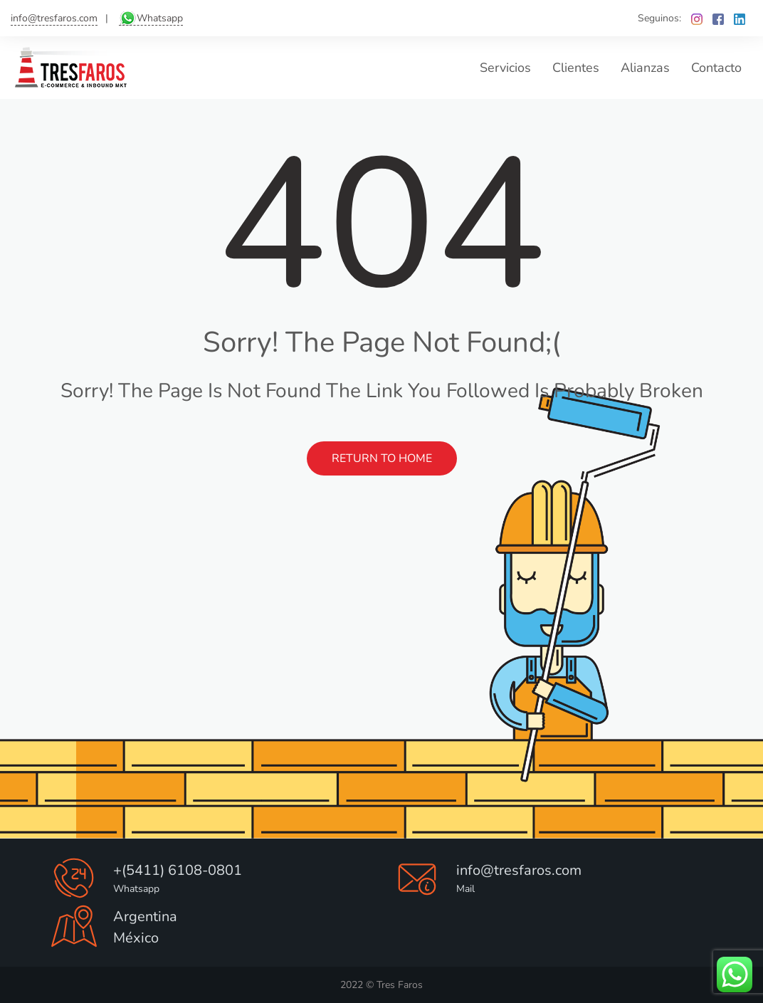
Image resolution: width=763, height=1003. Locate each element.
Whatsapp (160, 18)
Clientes (575, 67)
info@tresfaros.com (54, 18)
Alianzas (645, 67)
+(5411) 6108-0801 (177, 870)
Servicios (505, 67)
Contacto (716, 67)
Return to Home (382, 458)
